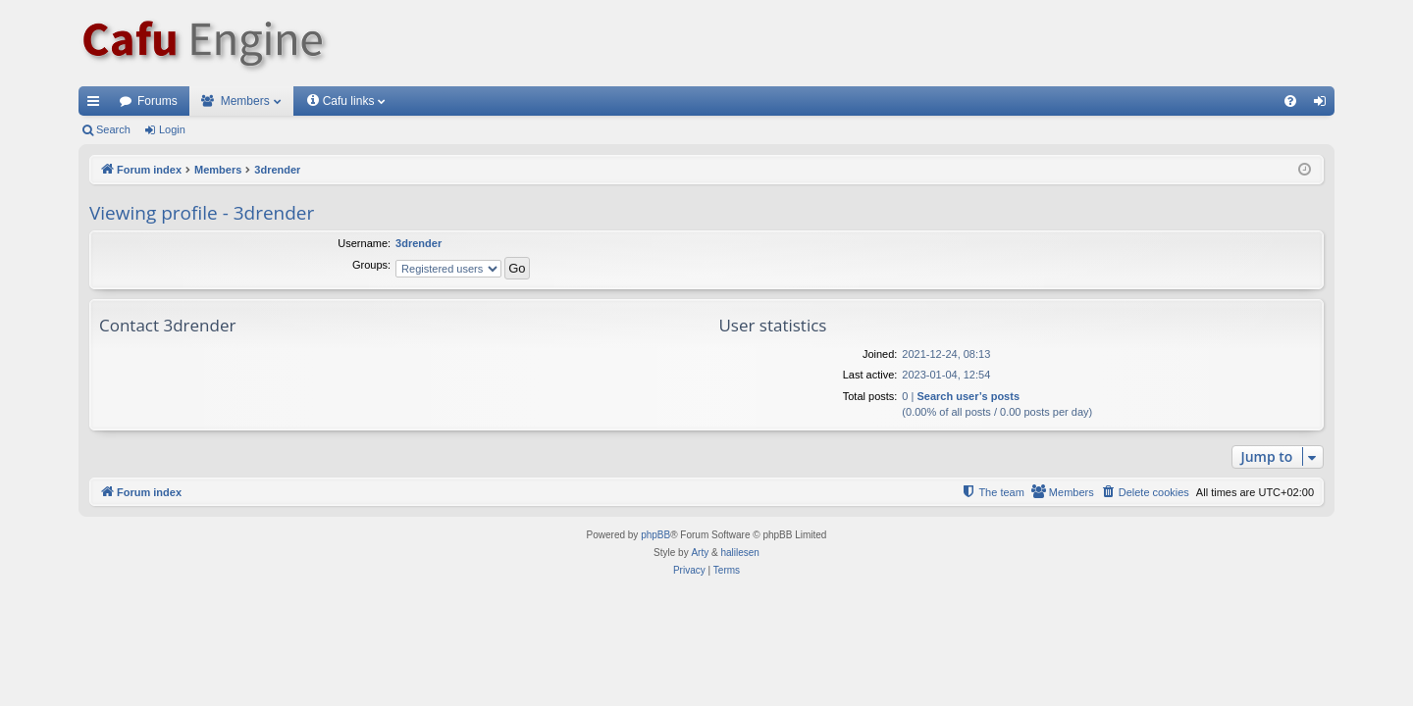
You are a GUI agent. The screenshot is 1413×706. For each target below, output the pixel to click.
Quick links (97, 105)
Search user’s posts (968, 396)
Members (245, 101)
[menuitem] (1290, 101)
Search (113, 129)
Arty (699, 552)
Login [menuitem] (1324, 105)
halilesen (739, 552)
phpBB (655, 535)
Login (172, 129)
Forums (157, 101)
